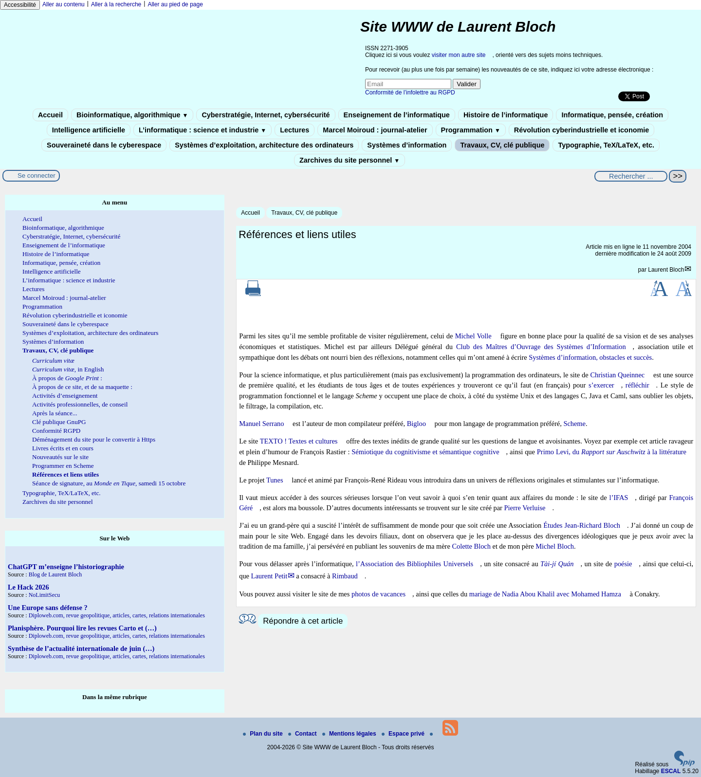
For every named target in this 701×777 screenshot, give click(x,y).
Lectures (294, 130)
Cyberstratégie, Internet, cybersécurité (266, 115)
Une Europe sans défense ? (48, 607)
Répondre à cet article (303, 621)
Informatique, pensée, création (612, 115)
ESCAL (671, 771)
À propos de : (67, 378)
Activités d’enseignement (64, 395)
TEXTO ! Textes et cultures (299, 441)
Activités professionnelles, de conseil (80, 404)
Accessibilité (20, 4)
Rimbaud (345, 576)
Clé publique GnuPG (59, 422)
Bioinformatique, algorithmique (132, 115)
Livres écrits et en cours (62, 448)
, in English (68, 369)
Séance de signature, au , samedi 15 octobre (108, 483)
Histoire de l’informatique (505, 115)
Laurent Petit (269, 576)
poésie (623, 564)
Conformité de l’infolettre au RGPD (410, 92)
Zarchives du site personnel (349, 160)
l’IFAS (618, 497)
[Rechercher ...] (630, 176)
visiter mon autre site (459, 55)
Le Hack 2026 (28, 587)
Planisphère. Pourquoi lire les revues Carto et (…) (82, 628)
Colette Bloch (471, 546)
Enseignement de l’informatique (397, 115)
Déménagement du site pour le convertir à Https (93, 439)
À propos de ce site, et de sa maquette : (82, 386)
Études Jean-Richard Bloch (581, 525)
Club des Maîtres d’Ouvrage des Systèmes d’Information (541, 347)
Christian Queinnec (617, 375)
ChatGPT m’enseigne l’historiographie (66, 567)
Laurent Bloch (666, 269)
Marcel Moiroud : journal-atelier (375, 130)
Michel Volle (473, 336)
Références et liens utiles (65, 474)
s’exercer (601, 385)
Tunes (274, 480)
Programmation (470, 130)
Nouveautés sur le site (60, 457)
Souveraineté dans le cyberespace (104, 145)
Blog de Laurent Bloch (55, 574)
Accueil (50, 115)
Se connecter (36, 175)
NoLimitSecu (44, 595)
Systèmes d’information (406, 145)
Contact (303, 733)
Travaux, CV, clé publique (502, 145)
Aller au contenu (63, 4)
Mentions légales (350, 733)
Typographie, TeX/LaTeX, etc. (606, 145)
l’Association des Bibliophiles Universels (414, 564)
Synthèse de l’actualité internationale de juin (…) (81, 648)
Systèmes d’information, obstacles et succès (590, 357)
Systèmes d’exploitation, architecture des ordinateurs (264, 145)
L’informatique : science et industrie (202, 130)
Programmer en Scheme (63, 465)
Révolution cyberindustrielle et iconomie (581, 130)
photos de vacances (378, 594)
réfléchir (637, 385)
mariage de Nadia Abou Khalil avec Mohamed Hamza (545, 594)
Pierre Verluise (525, 508)
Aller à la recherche (116, 4)
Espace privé (404, 733)
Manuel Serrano (261, 423)
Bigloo (416, 423)
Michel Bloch (554, 546)
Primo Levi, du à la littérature (611, 452)
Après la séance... (54, 413)
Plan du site (263, 733)
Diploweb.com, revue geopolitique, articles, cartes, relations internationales (117, 615)
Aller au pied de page (175, 4)
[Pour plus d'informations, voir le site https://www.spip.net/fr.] (684, 764)
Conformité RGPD (56, 430)
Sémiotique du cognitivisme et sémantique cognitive (425, 452)
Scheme (574, 423)
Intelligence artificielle (88, 130)
